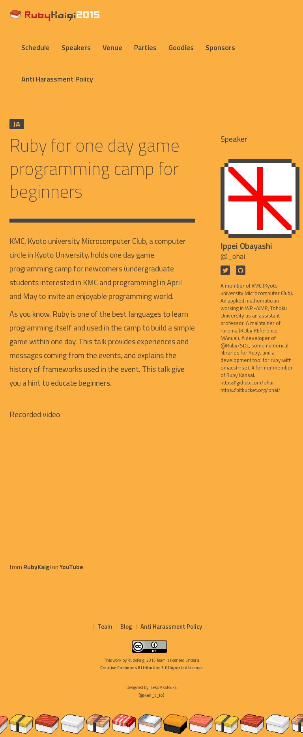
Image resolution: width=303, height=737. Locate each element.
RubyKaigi (37, 567)
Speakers (76, 47)
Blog (126, 626)
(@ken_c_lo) (151, 695)
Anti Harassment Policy (57, 79)
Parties (145, 47)
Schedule (35, 47)
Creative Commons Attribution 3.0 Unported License (151, 668)
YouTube (71, 567)
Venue (112, 47)
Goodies (181, 47)
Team (104, 626)
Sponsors (220, 47)
